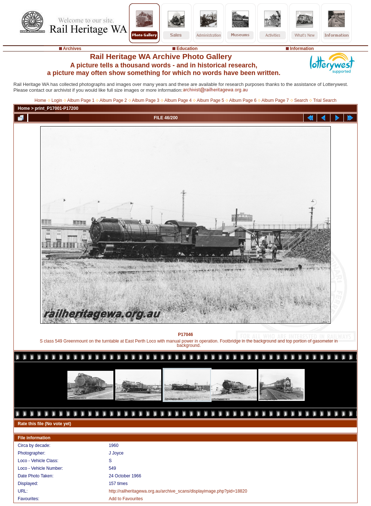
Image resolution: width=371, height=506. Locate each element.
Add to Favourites (126, 498)
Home (40, 100)
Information (302, 48)
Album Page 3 (145, 100)
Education (186, 48)
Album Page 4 (178, 100)
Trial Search (324, 100)
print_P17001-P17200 (56, 108)
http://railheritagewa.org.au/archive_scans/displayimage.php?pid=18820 (178, 491)
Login (56, 100)
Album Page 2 (113, 100)
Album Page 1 (80, 100)
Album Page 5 (210, 100)
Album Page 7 (275, 100)
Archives (72, 48)
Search (301, 100)
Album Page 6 (242, 100)
